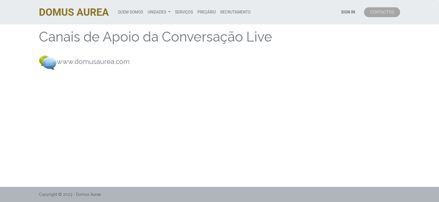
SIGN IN (348, 12)
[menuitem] (130, 12)
